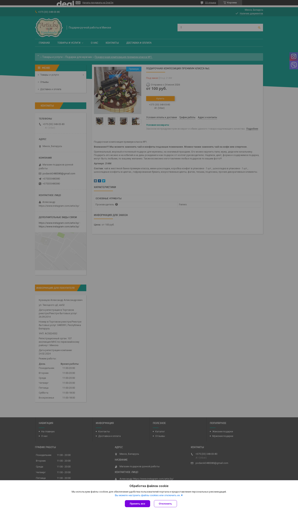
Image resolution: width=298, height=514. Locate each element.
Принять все (137, 503)
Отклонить (165, 503)
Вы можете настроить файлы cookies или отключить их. (148, 495)
